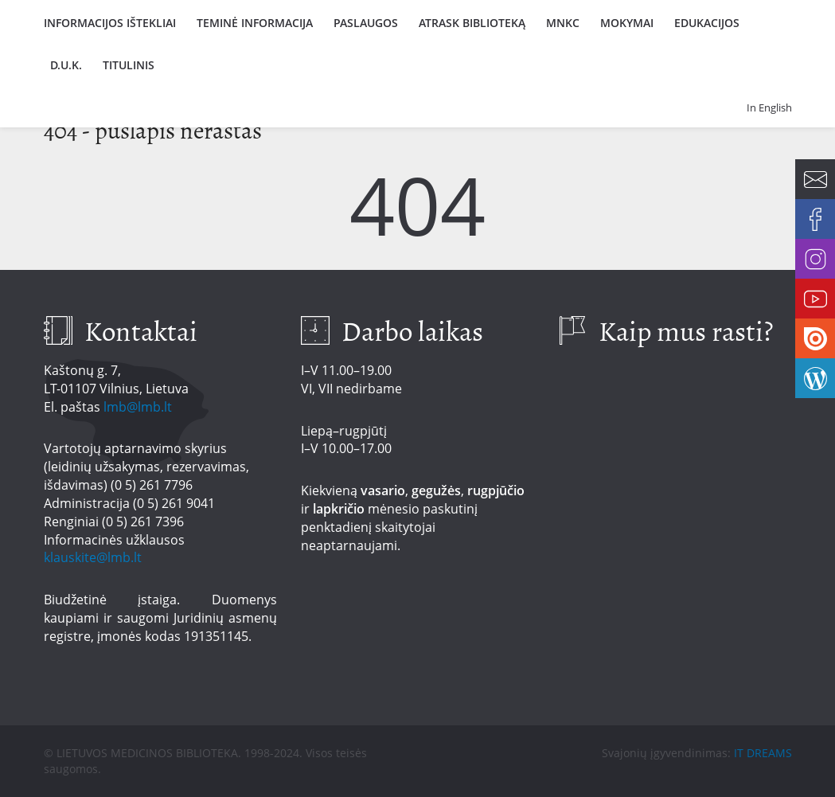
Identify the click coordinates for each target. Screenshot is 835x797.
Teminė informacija (255, 22)
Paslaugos (366, 22)
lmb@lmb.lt (137, 407)
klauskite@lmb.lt (94, 557)
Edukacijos (706, 22)
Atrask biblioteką (472, 22)
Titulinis (128, 64)
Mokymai (627, 22)
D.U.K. (66, 64)
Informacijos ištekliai (110, 22)
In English (769, 107)
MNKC (562, 22)
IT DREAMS (763, 752)
